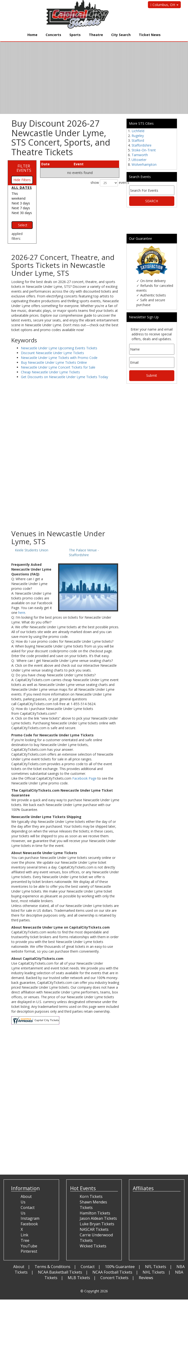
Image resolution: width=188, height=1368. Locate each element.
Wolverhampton (144, 164)
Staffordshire (142, 145)
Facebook (29, 1223)
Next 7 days (21, 208)
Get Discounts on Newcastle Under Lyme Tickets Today (64, 377)
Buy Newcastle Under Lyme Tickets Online (54, 362)
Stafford (138, 140)
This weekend (18, 196)
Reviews (146, 1277)
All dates (22, 187)
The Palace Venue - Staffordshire (84, 552)
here (21, 612)
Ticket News (150, 34)
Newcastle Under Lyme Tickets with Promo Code (59, 357)
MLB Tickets (79, 1277)
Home (32, 34)
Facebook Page (84, 778)
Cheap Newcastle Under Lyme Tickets (50, 372)
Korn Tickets (91, 1196)
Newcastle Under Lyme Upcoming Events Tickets (59, 348)
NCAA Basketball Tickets (60, 1272)
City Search (121, 34)
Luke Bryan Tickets (97, 1223)
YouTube (29, 1246)
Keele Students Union (31, 550)
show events (105, 182)
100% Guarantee (120, 1266)
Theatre (96, 34)
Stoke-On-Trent (144, 150)
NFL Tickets (155, 1266)
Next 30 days (22, 212)
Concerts (53, 34)
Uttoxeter (139, 159)
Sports (75, 34)
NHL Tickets (154, 1272)
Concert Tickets (114, 1277)
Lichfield (138, 131)
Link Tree (25, 1237)
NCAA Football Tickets (112, 1272)
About (18, 1266)
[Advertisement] (65, 491)
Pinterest (29, 1251)
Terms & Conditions (52, 1266)
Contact (88, 1266)
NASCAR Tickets (94, 1229)
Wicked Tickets (93, 1246)
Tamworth (140, 155)
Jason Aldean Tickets (98, 1218)
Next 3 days (21, 203)
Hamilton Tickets (95, 1213)
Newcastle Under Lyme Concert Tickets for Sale (58, 367)
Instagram (30, 1218)
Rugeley (138, 135)
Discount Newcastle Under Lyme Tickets (52, 353)
